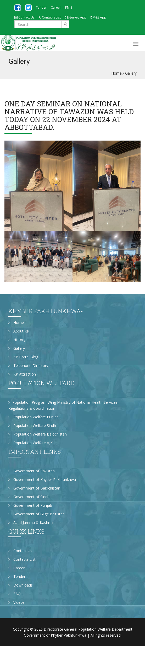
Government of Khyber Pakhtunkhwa (42, 479)
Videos (16, 602)
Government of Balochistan (34, 488)
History (16, 339)
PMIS (68, 7)
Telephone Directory (28, 365)
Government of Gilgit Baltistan (36, 513)
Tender (41, 7)
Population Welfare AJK (30, 442)
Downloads (20, 585)
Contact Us (24, 17)
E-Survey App (75, 17)
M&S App (98, 17)
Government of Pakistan (31, 470)
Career (56, 7)
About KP (18, 331)
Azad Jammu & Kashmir (31, 522)
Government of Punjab (30, 505)
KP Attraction (22, 374)
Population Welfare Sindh (32, 425)
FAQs (15, 593)
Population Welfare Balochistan (37, 434)
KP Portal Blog (23, 356)
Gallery (16, 348)
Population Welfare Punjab (33, 416)
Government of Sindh (28, 496)
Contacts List (50, 17)
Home (116, 73)
